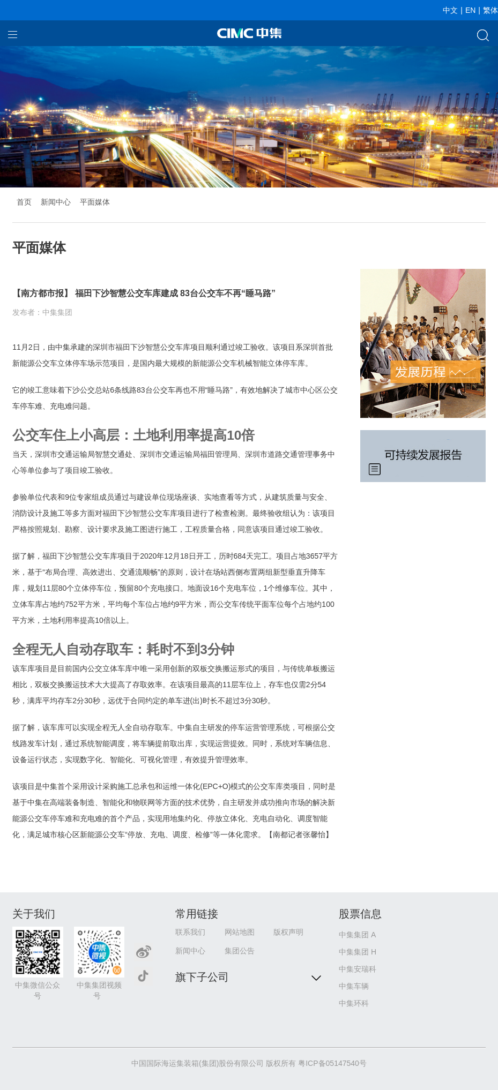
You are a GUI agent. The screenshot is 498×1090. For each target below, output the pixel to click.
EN (470, 10)
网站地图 (240, 932)
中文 (450, 10)
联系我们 (190, 932)
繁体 (490, 10)
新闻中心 (56, 202)
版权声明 (288, 932)
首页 (24, 202)
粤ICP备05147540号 (332, 1063)
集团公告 (240, 950)
